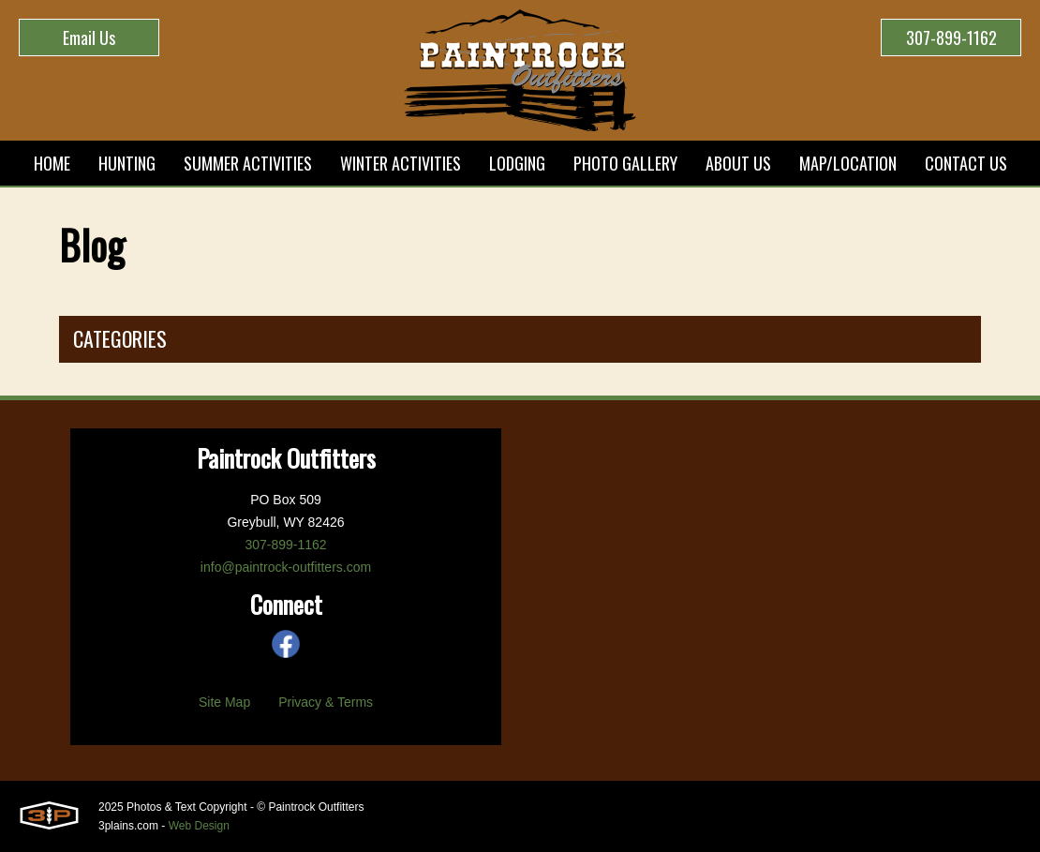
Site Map (224, 702)
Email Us (89, 37)
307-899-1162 (951, 37)
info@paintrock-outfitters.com (286, 567)
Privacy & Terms (325, 702)
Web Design (199, 825)
